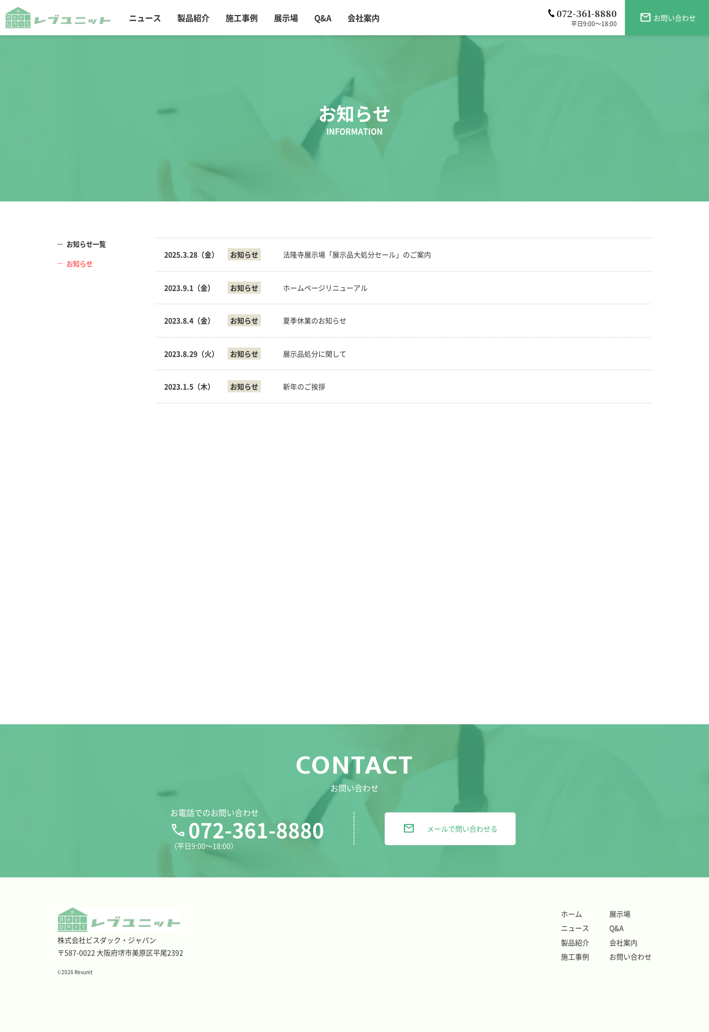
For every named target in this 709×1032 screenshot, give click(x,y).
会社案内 (623, 942)
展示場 (619, 914)
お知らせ (80, 263)
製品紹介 (575, 942)
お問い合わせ (630, 956)
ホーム (571, 914)
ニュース (575, 928)
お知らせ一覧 (87, 244)
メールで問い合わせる (450, 828)
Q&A (616, 928)
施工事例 (575, 956)
